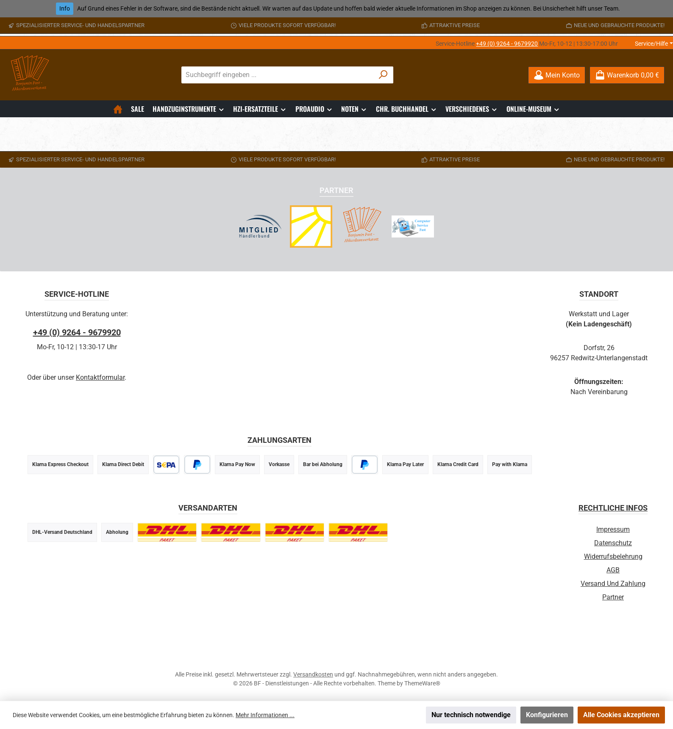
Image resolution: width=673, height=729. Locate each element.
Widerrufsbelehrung (613, 556)
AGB (613, 570)
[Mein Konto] (556, 75)
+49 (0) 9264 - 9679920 (507, 43)
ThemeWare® (422, 683)
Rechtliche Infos (613, 507)
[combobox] (277, 74)
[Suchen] (383, 74)
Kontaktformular (100, 377)
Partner (613, 597)
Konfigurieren (547, 715)
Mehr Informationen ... (265, 715)
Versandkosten (313, 674)
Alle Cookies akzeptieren (621, 715)
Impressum (613, 529)
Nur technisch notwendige (471, 715)
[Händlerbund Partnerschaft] (260, 226)
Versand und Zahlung (613, 584)
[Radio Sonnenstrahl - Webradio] (311, 226)
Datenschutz (613, 543)
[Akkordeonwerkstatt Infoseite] (362, 226)
